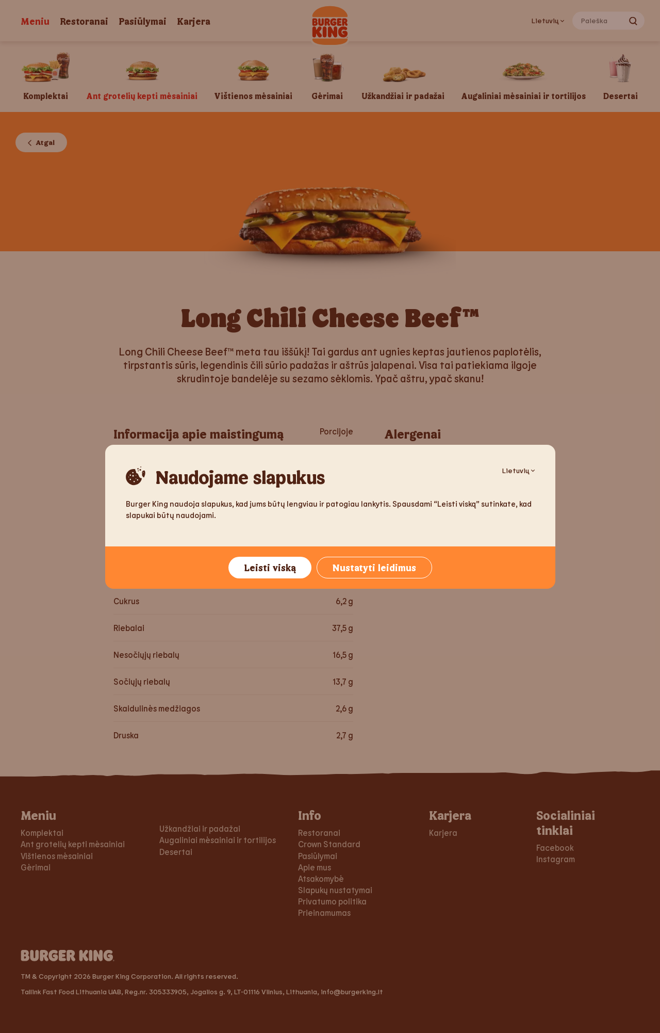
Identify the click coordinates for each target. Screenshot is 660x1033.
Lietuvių (518, 470)
